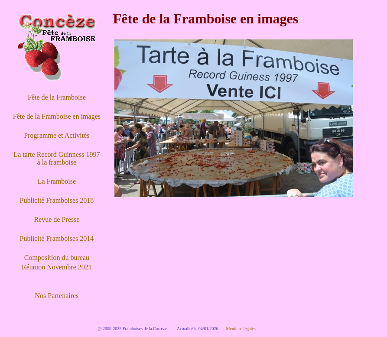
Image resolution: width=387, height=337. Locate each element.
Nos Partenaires (56, 295)
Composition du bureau (56, 257)
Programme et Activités (56, 135)
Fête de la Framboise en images (57, 116)
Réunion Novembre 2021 (57, 267)
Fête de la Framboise (57, 97)
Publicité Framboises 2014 (57, 238)
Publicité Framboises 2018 (57, 200)
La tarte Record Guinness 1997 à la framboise (56, 158)
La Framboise (57, 181)
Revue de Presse (56, 219)
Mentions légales (241, 328)
